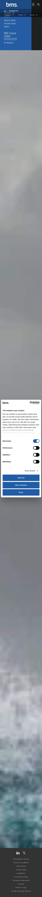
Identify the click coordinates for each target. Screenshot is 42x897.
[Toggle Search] (38, 4)
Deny (21, 492)
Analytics (7, 20)
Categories (9, 15)
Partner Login (21, 887)
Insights (6, 26)
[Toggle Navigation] (33, 4)
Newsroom (13, 11)
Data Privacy (21, 866)
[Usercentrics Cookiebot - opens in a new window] (29, 402)
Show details (30, 471)
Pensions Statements (21, 880)
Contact (21, 884)
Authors (22, 15)
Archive (34, 15)
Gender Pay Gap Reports (21, 891)
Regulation (21, 873)
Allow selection (21, 485)
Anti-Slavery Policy (21, 877)
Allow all (21, 478)
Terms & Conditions (21, 863)
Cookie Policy (21, 870)
